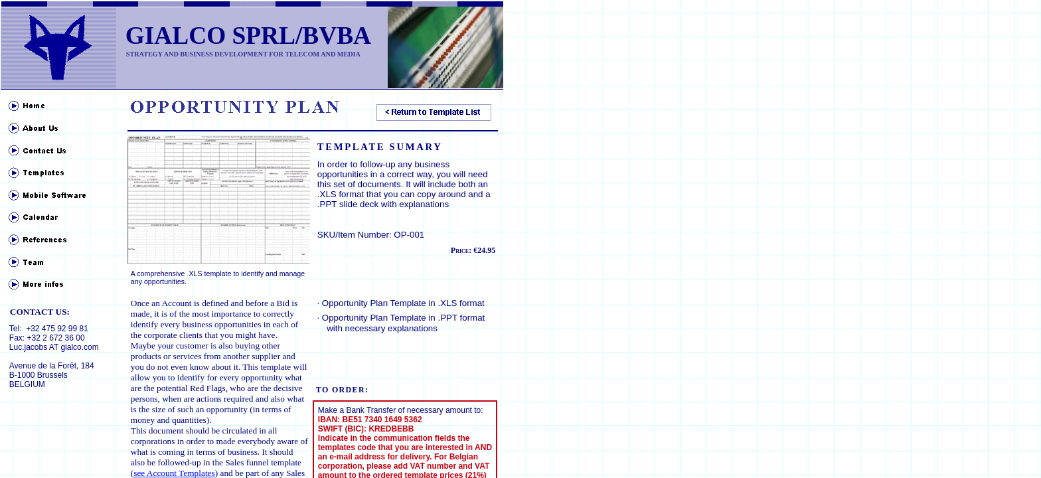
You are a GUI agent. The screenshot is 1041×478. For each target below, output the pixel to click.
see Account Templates (173, 473)
